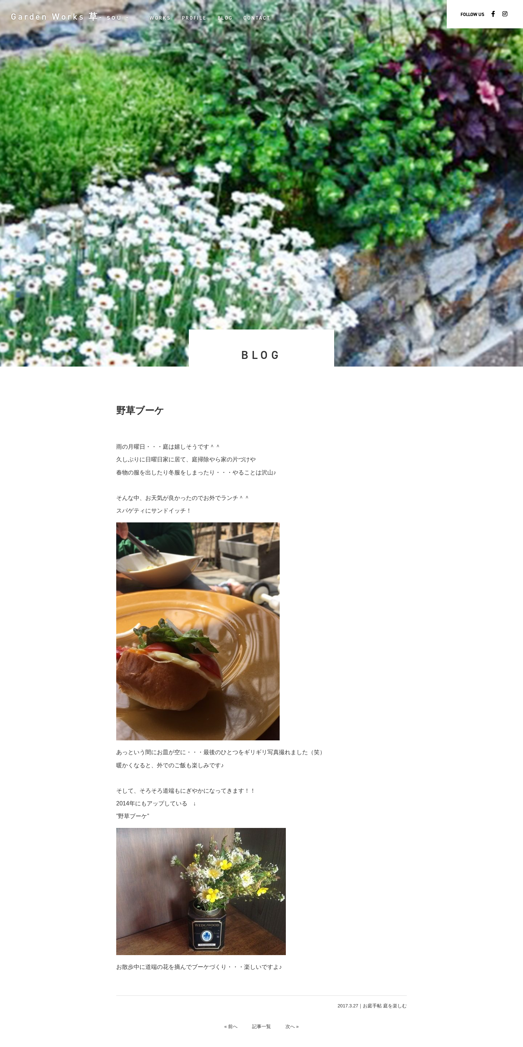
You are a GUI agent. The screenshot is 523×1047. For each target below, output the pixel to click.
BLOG (225, 18)
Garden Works (70, 17)
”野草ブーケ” (132, 816)
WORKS (160, 18)
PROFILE (194, 18)
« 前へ (231, 1026)
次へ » (292, 1026)
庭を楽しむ (395, 1005)
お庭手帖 (372, 1005)
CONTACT (257, 18)
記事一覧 (261, 1026)
